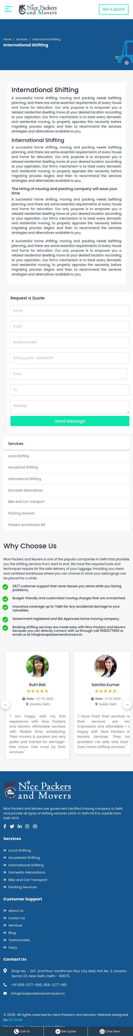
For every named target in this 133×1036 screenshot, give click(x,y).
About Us (13, 910)
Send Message (70, 421)
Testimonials (16, 940)
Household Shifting (21, 857)
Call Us (22, 1031)
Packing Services (20, 887)
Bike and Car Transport (25, 879)
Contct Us (14, 917)
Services (22, 39)
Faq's (10, 947)
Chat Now (110, 1031)
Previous (5, 704)
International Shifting (23, 864)
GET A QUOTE (114, 20)
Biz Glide (16, 1019)
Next (127, 704)
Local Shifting (17, 850)
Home (7, 39)
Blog (9, 932)
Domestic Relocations (24, 872)
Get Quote (65, 1031)
